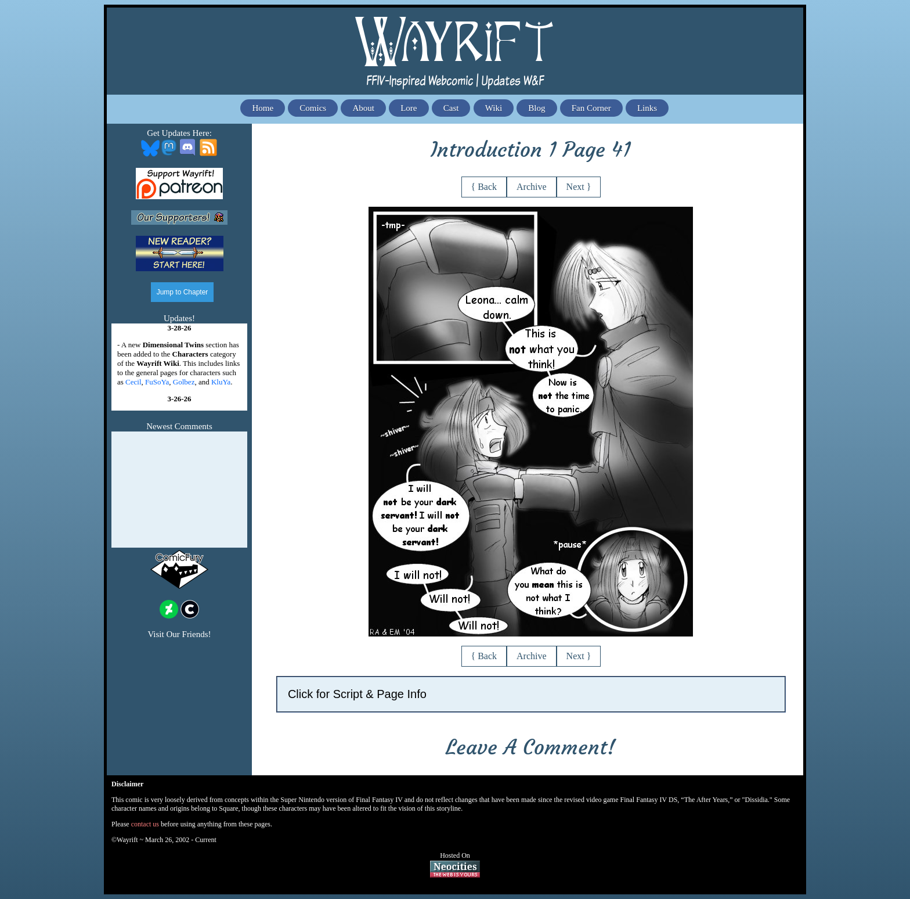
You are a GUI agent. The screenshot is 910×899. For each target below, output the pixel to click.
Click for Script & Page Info (357, 694)
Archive (532, 187)
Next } (578, 187)
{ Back (484, 187)
